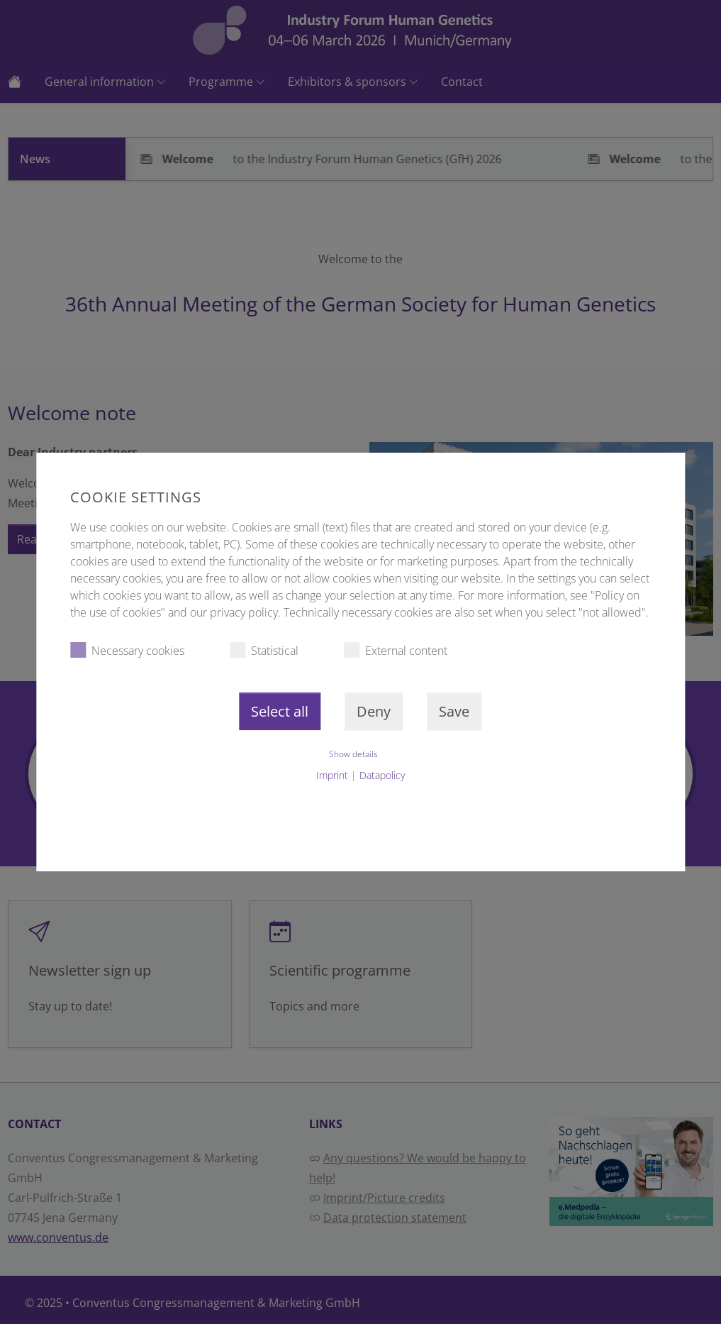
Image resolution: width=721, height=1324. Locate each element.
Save (454, 711)
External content (395, 650)
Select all (279, 711)
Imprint (332, 775)
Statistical (264, 650)
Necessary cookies (127, 650)
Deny (374, 711)
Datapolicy (382, 775)
